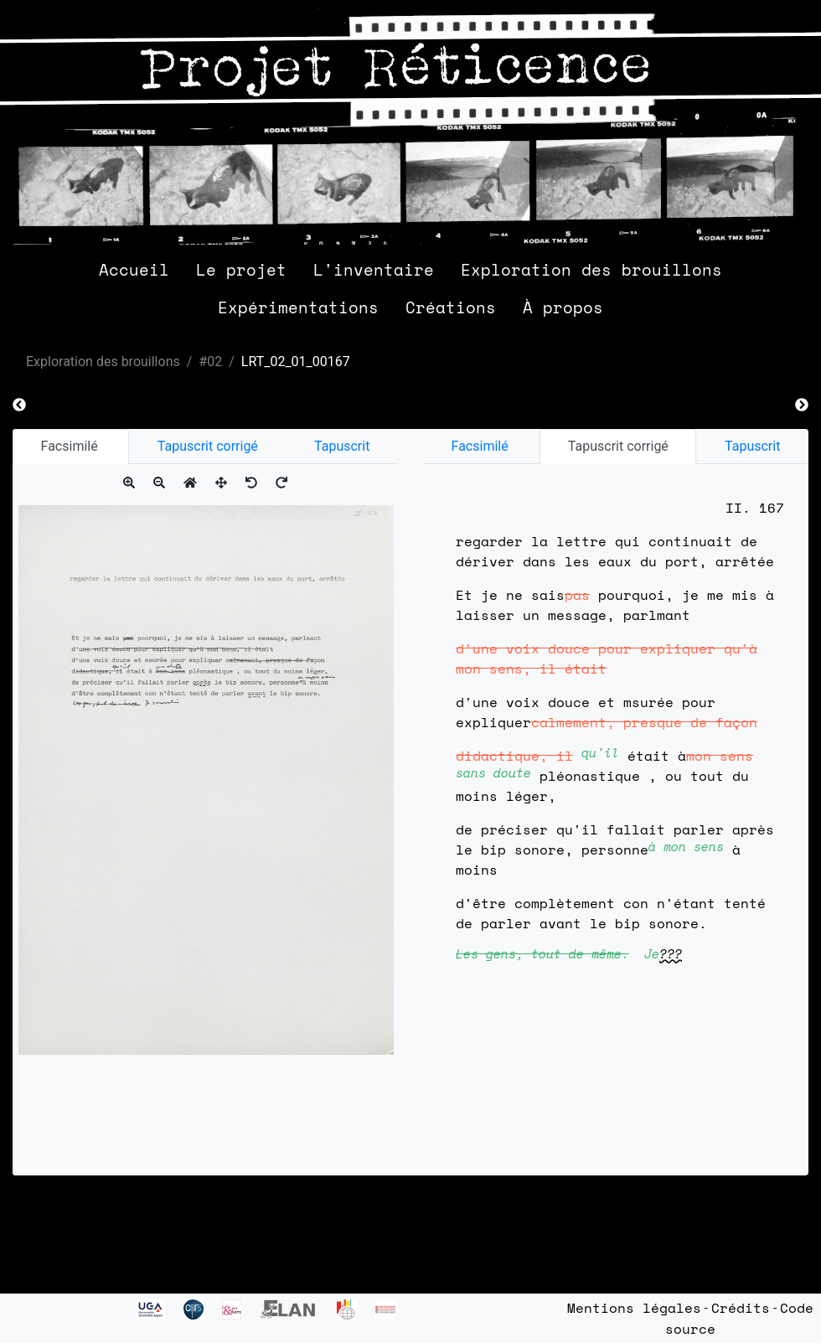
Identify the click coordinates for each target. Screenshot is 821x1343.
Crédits (740, 1308)
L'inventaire (373, 269)
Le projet (241, 269)
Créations (450, 307)
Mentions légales (634, 1308)
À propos (563, 307)
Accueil (134, 269)
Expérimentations (298, 307)
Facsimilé (71, 446)
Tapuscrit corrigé (207, 446)
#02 (210, 361)
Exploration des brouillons (591, 269)
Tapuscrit (341, 446)
